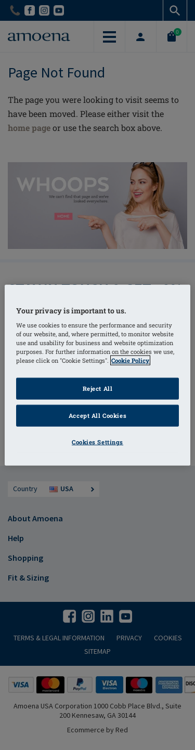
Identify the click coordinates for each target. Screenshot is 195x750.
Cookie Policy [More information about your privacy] (130, 360)
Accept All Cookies (97, 415)
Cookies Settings (97, 442)
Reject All (98, 388)
